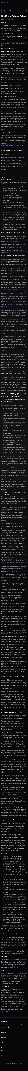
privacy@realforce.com (10, 289)
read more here (11, 304)
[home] (4, 2)
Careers (3, 1040)
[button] (25, 2)
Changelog (3, 1053)
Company (3, 1034)
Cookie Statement (14, 967)
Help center (4, 1047)
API (2, 1042)
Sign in (2, 1055)
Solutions (3, 1032)
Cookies (10, 1066)
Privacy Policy (16, 1066)
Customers (3, 1037)
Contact (3, 1050)
